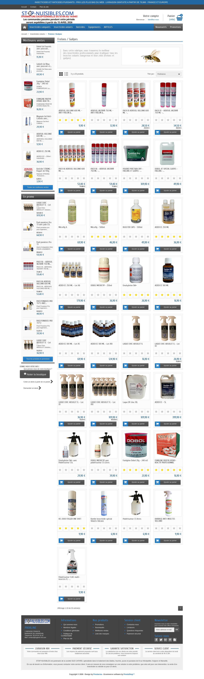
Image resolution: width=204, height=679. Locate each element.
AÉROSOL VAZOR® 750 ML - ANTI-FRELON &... (102, 111)
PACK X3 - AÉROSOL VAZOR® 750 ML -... (166, 111)
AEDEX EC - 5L (160, 402)
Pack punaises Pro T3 (44, 243)
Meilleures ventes (101, 631)
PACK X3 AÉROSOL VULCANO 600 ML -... (136, 111)
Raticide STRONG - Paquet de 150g (44, 170)
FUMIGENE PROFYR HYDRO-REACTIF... (44, 100)
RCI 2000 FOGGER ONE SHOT (70, 519)
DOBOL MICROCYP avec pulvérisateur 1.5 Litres (100, 461)
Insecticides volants (63, 27)
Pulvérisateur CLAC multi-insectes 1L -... (69, 578)
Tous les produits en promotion (37, 359)
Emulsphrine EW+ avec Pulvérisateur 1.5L (68, 461)
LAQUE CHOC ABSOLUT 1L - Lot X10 (44, 205)
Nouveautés (161, 27)
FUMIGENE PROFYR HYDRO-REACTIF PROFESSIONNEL (165, 461)
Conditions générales (71, 631)
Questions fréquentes (135, 631)
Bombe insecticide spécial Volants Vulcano (101, 520)
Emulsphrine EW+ (130, 285)
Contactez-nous (133, 624)
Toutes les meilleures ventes (38, 187)
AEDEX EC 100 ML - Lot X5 (69, 344)
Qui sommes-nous (70, 624)
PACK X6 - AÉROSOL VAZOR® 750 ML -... (102, 170)
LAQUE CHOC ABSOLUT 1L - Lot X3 (44, 342)
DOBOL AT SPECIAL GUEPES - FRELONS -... (166, 170)
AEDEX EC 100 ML (162, 285)
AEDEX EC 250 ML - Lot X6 (69, 285)
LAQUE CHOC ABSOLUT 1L (133, 344)
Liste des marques (102, 634)
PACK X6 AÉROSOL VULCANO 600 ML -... (44, 283)
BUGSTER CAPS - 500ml (132, 227)
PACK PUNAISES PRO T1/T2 (45, 322)
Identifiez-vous (153, 19)
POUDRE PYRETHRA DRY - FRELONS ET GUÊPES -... (133, 170)
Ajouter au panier (70, 132)
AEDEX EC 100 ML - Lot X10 (101, 344)
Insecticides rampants (40, 27)
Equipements (94, 27)
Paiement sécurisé (134, 634)
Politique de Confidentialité (66, 635)
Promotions (175, 27)
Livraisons (130, 628)
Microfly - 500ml (98, 227)
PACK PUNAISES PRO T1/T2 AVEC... (45, 302)
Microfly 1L (63, 227)
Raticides (80, 27)
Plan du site (67, 638)
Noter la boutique (34, 374)
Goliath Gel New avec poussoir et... (44, 65)
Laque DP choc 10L (130, 402)
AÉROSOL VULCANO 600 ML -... (44, 135)
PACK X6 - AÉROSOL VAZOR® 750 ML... (44, 263)
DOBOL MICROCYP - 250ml (101, 285)
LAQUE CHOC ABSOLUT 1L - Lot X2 (167, 345)
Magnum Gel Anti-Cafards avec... (44, 117)
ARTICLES (108, 27)
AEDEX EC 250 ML (44, 151)
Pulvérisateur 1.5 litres (132, 519)
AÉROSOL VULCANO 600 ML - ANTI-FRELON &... (70, 111)
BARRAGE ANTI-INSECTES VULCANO (165, 520)
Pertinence (169, 74)
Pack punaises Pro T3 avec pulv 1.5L (44, 223)
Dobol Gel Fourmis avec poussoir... (44, 47)
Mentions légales (69, 628)
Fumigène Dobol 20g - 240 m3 (43, 82)
